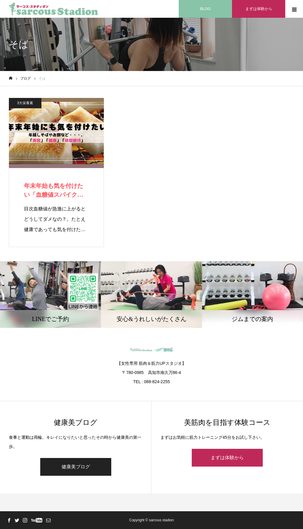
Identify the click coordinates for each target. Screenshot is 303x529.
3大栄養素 (25, 103)
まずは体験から (227, 457)
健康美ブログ (76, 466)
